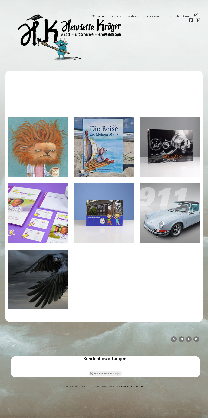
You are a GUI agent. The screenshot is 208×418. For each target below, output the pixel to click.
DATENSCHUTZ (139, 386)
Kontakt (186, 16)
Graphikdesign (152, 16)
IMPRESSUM (122, 386)
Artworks (116, 16)
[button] (11, 367)
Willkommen (99, 16)
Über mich (173, 16)
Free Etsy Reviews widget (105, 373)
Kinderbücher (132, 16)
